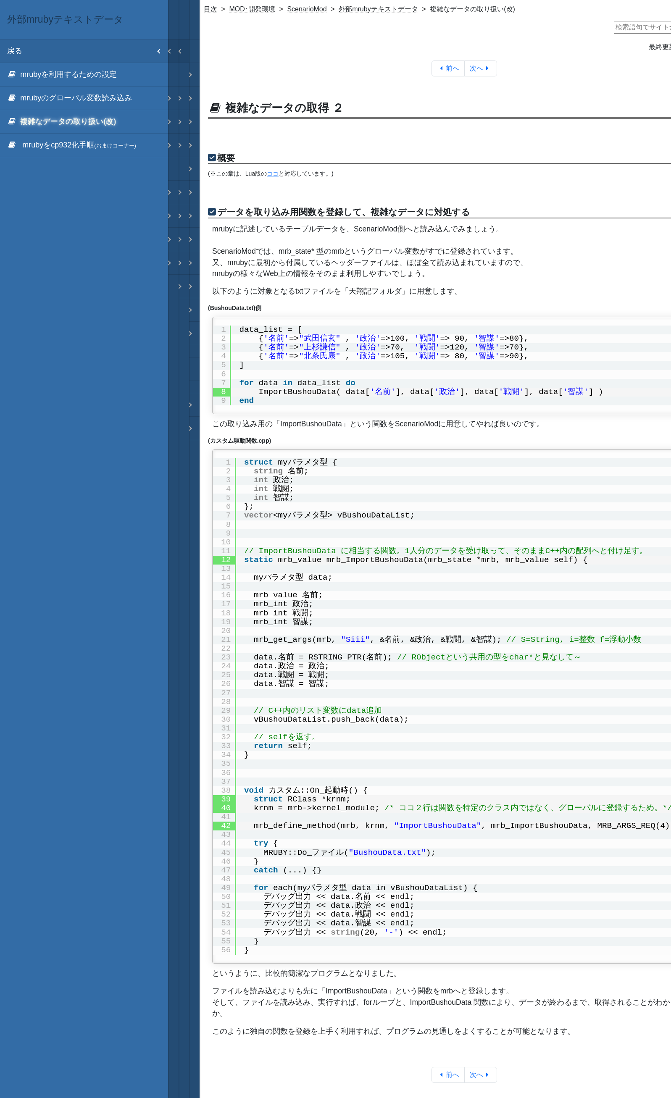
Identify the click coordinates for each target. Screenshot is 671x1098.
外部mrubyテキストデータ (378, 9)
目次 (210, 9)
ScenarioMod (306, 9)
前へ (448, 68)
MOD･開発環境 (252, 9)
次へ (481, 68)
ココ (273, 173)
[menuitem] (84, 75)
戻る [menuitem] (87, 51)
